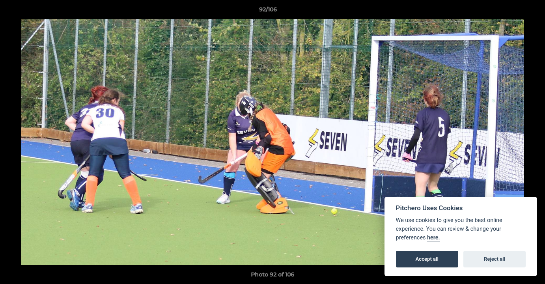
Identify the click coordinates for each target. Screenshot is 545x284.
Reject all (494, 259)
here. (433, 237)
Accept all (427, 259)
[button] (512, 11)
